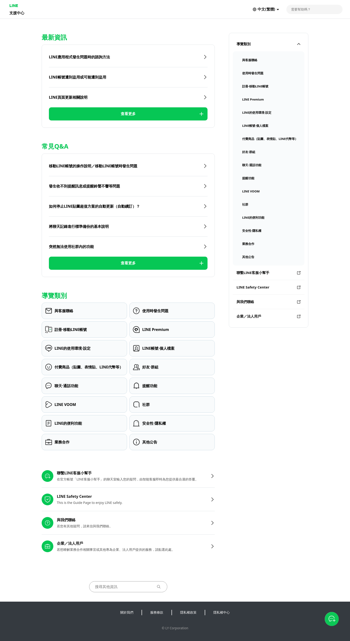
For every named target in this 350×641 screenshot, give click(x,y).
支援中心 (16, 12)
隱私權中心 (221, 612)
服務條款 (156, 612)
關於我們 (126, 612)
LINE (13, 5)
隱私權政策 (188, 612)
